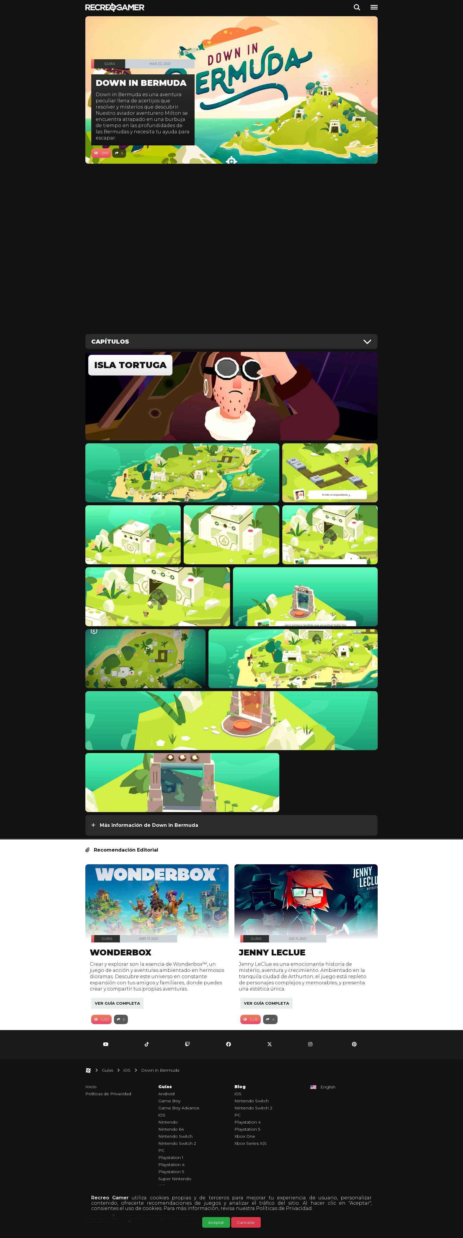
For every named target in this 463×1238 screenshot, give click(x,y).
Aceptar (216, 1222)
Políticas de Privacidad (284, 1208)
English (327, 1093)
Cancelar (246, 1222)
